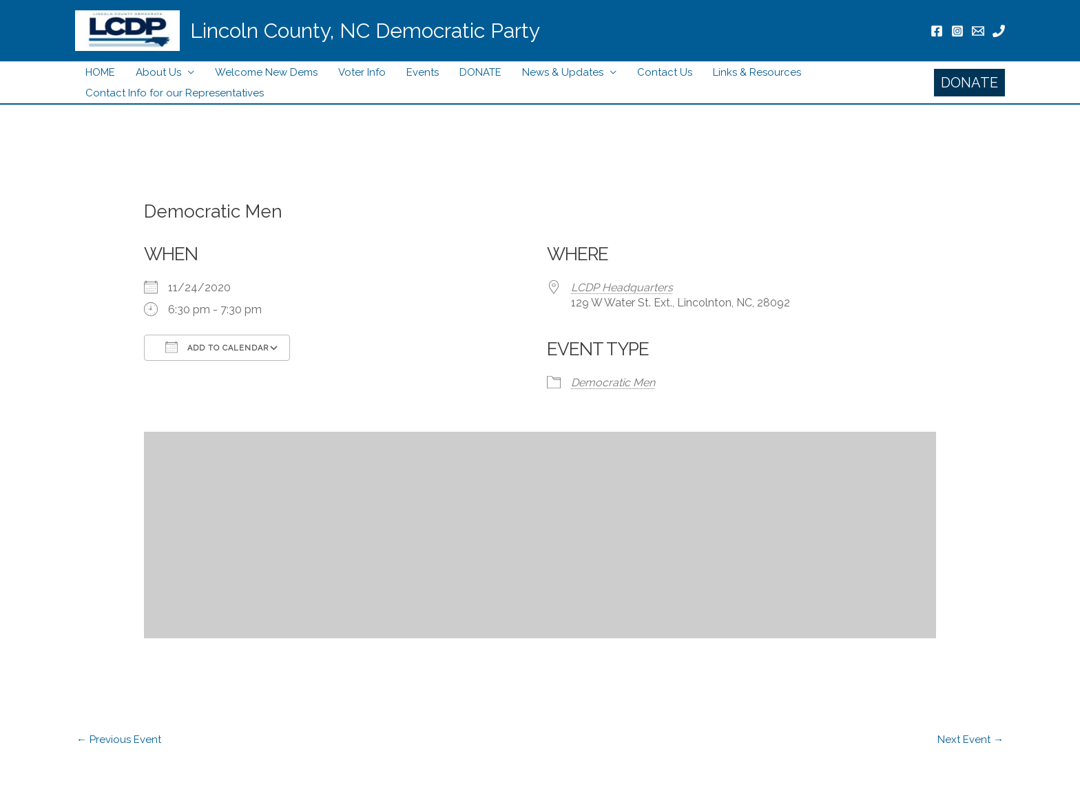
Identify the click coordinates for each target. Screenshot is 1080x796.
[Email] (978, 31)
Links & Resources (757, 72)
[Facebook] (937, 31)
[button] (969, 82)
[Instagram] (957, 31)
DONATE (480, 72)
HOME (100, 72)
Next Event (970, 739)
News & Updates (562, 72)
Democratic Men (613, 382)
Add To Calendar (217, 347)
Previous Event (118, 739)
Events (422, 72)
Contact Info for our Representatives (174, 93)
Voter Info (362, 72)
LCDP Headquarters (622, 287)
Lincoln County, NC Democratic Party (365, 31)
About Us (158, 72)
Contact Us (664, 72)
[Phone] (999, 31)
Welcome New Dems (266, 72)
